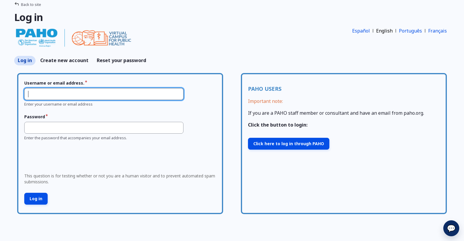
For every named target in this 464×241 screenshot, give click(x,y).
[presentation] (67, 158)
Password (34, 116)
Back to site (31, 4)
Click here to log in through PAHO (288, 143)
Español (361, 31)
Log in (25, 60)
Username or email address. (54, 83)
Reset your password (121, 60)
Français (437, 31)
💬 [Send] (451, 228)
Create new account (64, 60)
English (384, 31)
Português (410, 31)
